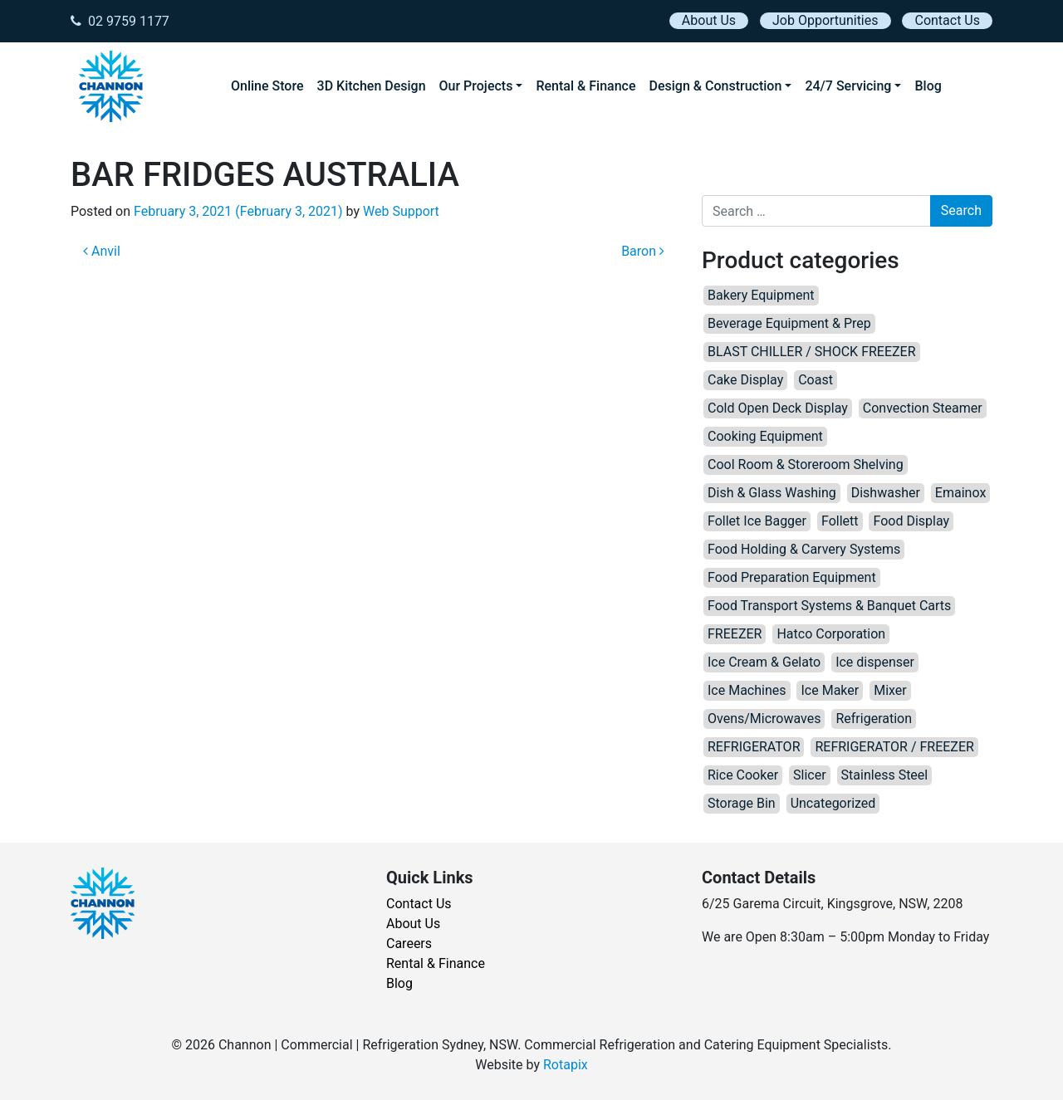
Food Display (911, 521)
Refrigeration (873, 718)
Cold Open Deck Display (778, 408)
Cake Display (745, 380)
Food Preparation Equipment (792, 577)
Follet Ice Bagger (757, 521)
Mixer (890, 690)
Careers (409, 943)
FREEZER (735, 634)
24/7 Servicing (848, 86)
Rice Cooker (743, 775)
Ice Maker (830, 690)
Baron (642, 251)
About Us (709, 20)
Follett (840, 521)
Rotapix (565, 1065)
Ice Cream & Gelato (764, 662)
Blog (927, 86)
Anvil (101, 251)
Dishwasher (885, 493)
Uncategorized (833, 803)
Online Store (267, 86)
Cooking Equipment (765, 436)
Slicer (809, 775)
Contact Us (947, 20)
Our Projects (476, 86)
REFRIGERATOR (754, 747)
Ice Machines (747, 690)
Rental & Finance (585, 86)
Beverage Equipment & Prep (789, 323)
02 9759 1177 (120, 21)
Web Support (401, 211)
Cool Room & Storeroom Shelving (806, 464)
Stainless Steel (884, 775)
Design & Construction (715, 86)
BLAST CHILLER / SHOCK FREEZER (812, 351)
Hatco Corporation (830, 634)
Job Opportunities (825, 20)
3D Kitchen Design (371, 86)
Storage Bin (742, 803)
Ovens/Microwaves (764, 718)
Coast (815, 380)
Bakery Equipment (761, 295)
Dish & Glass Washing (772, 493)
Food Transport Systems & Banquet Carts (829, 606)
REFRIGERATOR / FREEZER (894, 747)
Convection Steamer (922, 408)
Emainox (960, 493)
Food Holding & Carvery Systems (804, 549)
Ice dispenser (874, 662)
